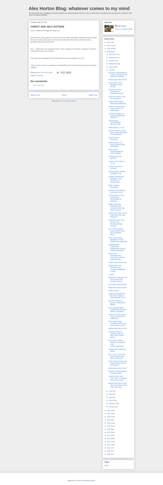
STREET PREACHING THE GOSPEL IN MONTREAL (116, 108)
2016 (109, 429)
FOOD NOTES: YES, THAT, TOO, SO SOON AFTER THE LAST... (117, 378)
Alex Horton (121, 26)
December (113, 54)
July (110, 70)
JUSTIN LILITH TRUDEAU (113, 138)
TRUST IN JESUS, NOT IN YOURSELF (117, 98)
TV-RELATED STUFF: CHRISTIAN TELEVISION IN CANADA (116, 198)
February (112, 403)
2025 (109, 45)
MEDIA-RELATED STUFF (117, 287)
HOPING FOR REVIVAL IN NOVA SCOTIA (117, 191)
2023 (109, 52)
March (111, 400)
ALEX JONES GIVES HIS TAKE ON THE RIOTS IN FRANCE (117, 363)
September (113, 64)
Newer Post (35, 95)
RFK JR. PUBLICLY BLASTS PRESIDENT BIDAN (117, 303)
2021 (109, 414)
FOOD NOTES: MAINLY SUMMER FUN (117, 172)
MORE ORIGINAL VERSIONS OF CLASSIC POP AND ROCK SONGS (116, 207)
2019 (109, 420)
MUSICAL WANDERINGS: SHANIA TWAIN (117, 372)
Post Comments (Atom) (68, 101)
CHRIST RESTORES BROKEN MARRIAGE (117, 103)
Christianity (39, 75)
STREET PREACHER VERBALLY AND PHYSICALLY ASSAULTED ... (116, 179)
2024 (109, 48)
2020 (109, 417)
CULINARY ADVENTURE (117, 284)
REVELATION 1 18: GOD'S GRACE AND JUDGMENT (116, 144)
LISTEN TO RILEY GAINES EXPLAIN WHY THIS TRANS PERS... (116, 334)
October (112, 61)
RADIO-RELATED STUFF (117, 80)
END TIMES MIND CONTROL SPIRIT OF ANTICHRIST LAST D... (117, 323)
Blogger (92, 480)
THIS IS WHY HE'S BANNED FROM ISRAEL (115, 85)
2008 (109, 454)
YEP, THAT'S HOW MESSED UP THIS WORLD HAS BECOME (117, 240)
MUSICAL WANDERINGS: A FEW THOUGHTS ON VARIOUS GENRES (117, 75)
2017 (109, 426)
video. (58, 30)
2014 (109, 435)
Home (64, 95)
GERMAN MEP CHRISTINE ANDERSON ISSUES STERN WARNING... (117, 247)
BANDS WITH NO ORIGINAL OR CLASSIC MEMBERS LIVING (117, 268)
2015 (109, 432)
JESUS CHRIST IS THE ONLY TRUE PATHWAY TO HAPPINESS (117, 132)
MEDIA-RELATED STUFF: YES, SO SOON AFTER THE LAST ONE (117, 385)
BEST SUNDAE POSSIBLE (114, 186)
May (110, 394)
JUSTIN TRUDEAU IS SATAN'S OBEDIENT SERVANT (116, 115)
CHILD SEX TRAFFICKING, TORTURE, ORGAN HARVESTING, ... (116, 256)
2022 (109, 410)
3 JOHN (111, 274)
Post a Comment (38, 85)
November (113, 57)
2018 (109, 423)
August (111, 67)
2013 (109, 438)
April (110, 397)
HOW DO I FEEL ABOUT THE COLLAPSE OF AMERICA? (117, 316)
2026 (109, 42)
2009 (109, 451)
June (111, 391)
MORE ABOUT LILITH (116, 127)
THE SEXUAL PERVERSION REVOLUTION (114, 122)
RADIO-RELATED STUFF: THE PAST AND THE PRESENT (117, 215)
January (112, 407)
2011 (109, 445)
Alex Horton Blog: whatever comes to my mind (79, 8)
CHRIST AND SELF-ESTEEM (115, 167)
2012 (109, 442)
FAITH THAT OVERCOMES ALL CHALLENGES (116, 151)
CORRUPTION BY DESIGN (115, 157)
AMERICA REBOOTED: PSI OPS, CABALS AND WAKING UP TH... (117, 296)
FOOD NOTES (113, 291)
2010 (109, 448)
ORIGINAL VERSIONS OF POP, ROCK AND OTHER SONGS (117, 279)
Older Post (93, 95)
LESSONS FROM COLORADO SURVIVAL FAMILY (116, 91)
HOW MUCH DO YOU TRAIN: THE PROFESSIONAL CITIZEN (116, 223)
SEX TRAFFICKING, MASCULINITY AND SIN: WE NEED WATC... (116, 232)
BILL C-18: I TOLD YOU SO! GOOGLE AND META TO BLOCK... (116, 356)
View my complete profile (123, 29)
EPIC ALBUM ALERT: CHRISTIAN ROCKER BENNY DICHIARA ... (117, 310)
